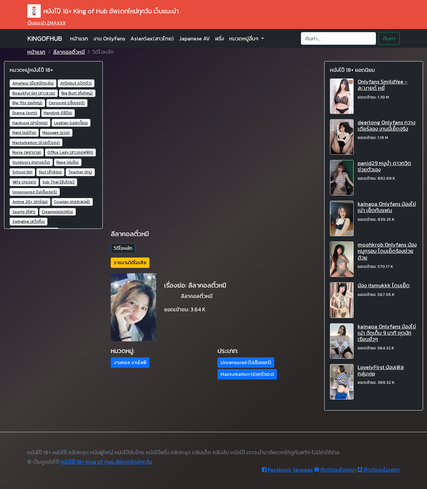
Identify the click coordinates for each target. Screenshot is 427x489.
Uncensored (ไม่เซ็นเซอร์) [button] (246, 362)
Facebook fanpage (287, 470)
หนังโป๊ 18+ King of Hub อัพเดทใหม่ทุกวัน (106, 462)
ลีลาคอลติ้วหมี (69, 52)
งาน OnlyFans (109, 38)
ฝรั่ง (219, 38)
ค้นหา (389, 38)
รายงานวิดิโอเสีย (130, 262)
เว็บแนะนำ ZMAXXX (46, 22)
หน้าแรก (79, 38)
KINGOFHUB (44, 38)
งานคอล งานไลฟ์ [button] (130, 362)
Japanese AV (194, 38)
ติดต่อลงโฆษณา (335, 470)
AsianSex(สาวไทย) (151, 38)
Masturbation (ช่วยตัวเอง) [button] (247, 374)
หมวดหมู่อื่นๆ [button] (244, 38)
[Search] (338, 38)
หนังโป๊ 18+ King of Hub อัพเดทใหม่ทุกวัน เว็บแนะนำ (103, 11)
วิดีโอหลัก (123, 248)
